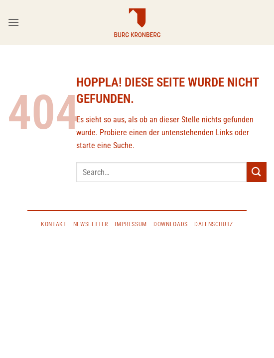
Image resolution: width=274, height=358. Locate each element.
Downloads (170, 224)
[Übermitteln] (257, 171)
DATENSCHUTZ (213, 224)
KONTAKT (53, 224)
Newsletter (90, 224)
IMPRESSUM (131, 224)
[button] (13, 22)
